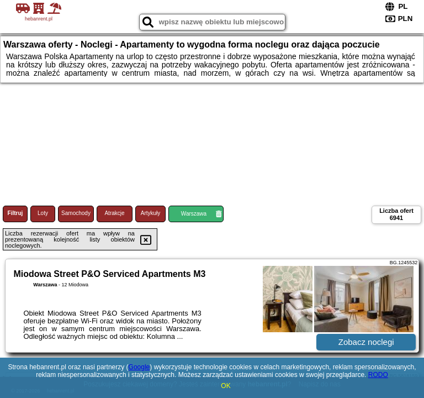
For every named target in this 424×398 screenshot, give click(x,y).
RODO (378, 375)
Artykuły (151, 213)
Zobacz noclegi (366, 342)
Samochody (76, 213)
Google (139, 367)
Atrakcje (114, 213)
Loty (43, 213)
